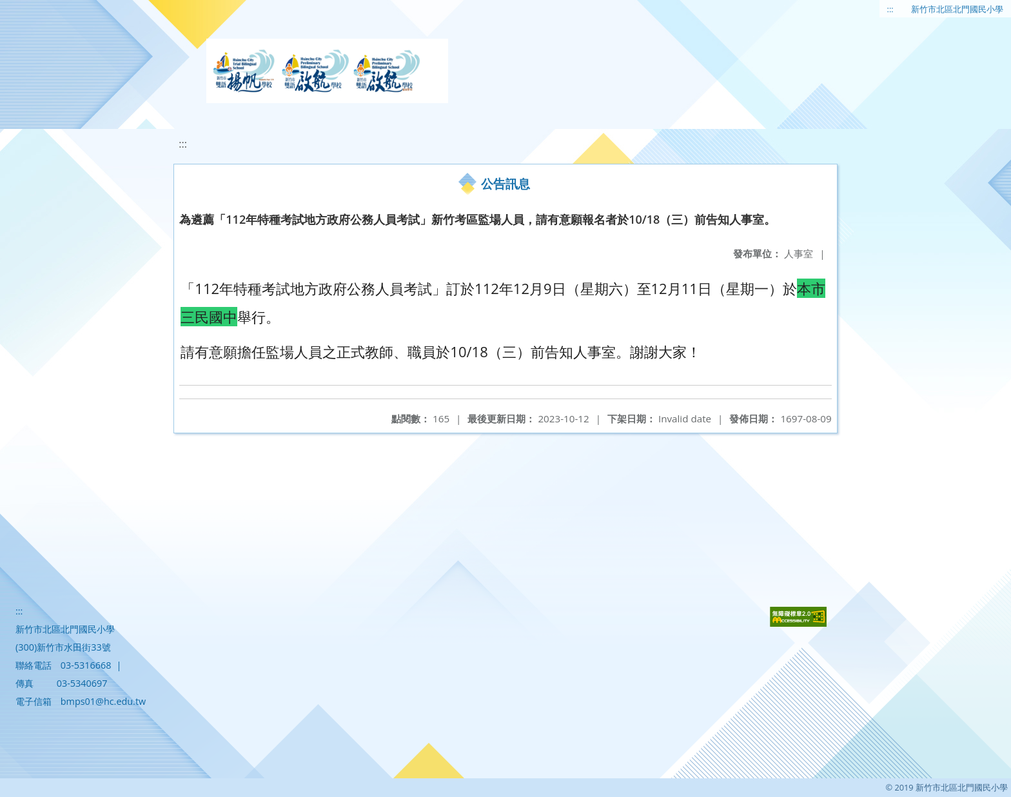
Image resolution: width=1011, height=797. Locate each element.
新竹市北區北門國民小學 (957, 9)
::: (890, 9)
